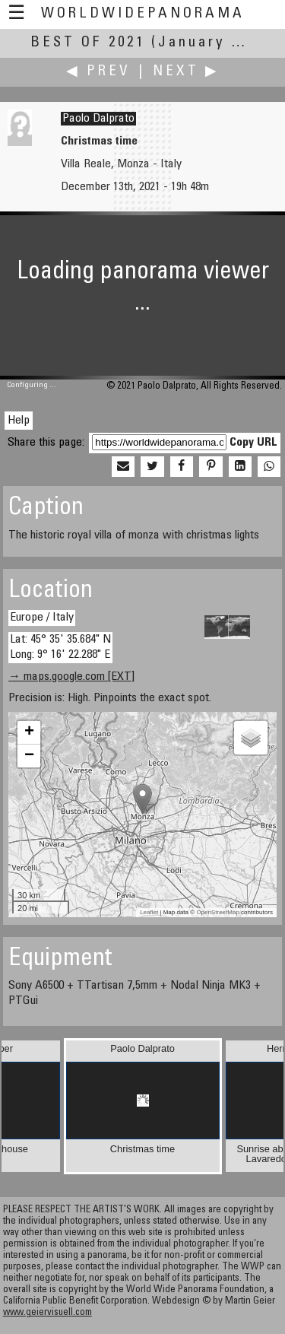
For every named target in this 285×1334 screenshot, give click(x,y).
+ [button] (29, 732)
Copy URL (253, 443)
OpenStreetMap (217, 912)
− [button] (29, 756)
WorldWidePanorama (143, 14)
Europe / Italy (42, 617)
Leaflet (149, 912)
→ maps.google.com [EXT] (71, 677)
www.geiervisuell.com (47, 1313)
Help (19, 420)
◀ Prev (98, 72)
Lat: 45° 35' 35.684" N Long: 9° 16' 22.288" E (60, 647)
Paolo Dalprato (98, 119)
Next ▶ (186, 72)
